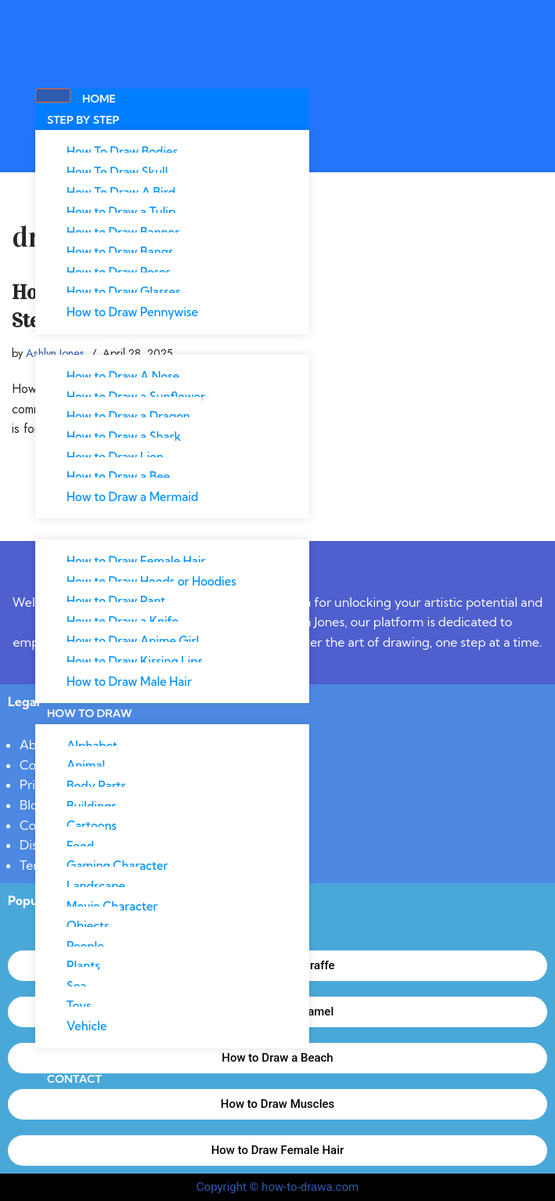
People (85, 946)
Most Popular (91, 344)
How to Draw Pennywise (132, 312)
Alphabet (92, 745)
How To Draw (89, 713)
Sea (76, 986)
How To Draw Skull (117, 171)
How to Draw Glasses (124, 291)
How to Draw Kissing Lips (135, 661)
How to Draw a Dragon (128, 416)
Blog (32, 805)
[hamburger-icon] (52, 95)
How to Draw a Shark (124, 436)
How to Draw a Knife (122, 621)
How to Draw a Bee (118, 476)
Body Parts (96, 785)
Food (80, 846)
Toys (79, 1005)
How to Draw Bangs (120, 251)
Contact (74, 1079)
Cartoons (92, 825)
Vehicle (86, 1026)
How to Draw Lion (115, 456)
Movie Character (112, 906)
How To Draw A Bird (121, 192)
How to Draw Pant (116, 600)
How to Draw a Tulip (121, 211)
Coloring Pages (96, 1058)
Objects (88, 925)
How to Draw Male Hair (129, 681)
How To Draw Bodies (122, 151)
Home (99, 99)
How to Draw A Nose (123, 376)
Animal (86, 765)
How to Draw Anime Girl (133, 640)
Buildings (92, 806)
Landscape (96, 885)
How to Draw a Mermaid (132, 496)
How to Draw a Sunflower (136, 396)
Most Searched (94, 528)
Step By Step (83, 120)
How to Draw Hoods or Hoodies (151, 581)
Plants (83, 965)
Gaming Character (117, 865)
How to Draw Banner (123, 232)
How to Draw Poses (119, 272)
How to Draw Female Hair (136, 561)
